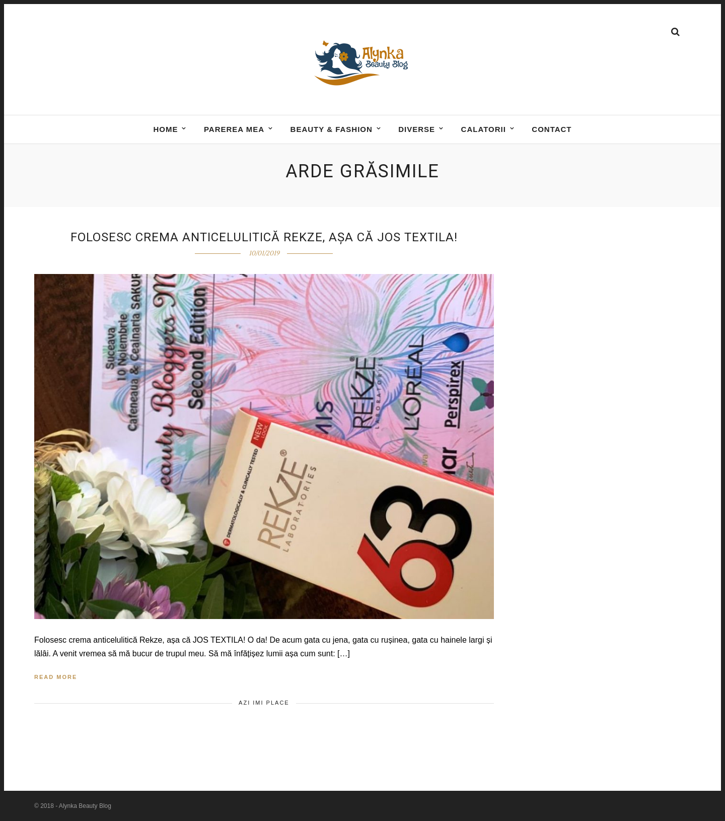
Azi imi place (264, 703)
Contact (551, 129)
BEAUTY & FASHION (332, 129)
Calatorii (483, 129)
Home (165, 129)
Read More (55, 677)
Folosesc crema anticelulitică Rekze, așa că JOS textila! (264, 237)
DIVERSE (416, 129)
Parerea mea (234, 129)
